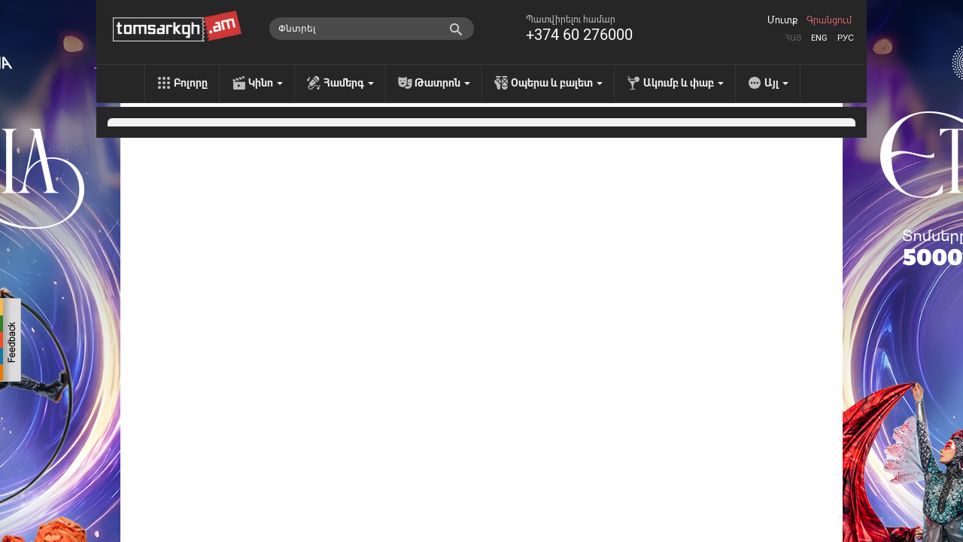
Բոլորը (191, 83)
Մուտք (782, 20)
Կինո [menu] (265, 83)
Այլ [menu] (776, 83)
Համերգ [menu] (349, 83)
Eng (819, 38)
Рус (845, 38)
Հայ (793, 38)
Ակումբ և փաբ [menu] (683, 83)
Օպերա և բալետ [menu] (557, 83)
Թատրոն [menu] (442, 83)
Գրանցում (829, 20)
